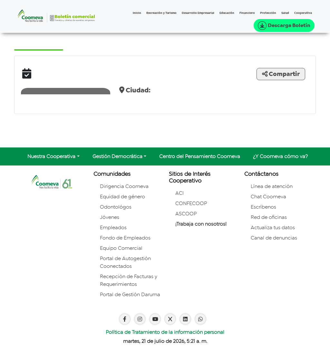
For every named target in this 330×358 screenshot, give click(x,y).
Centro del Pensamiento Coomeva (199, 156)
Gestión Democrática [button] (117, 156)
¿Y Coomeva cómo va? (280, 156)
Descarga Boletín (284, 25)
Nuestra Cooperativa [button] (51, 156)
